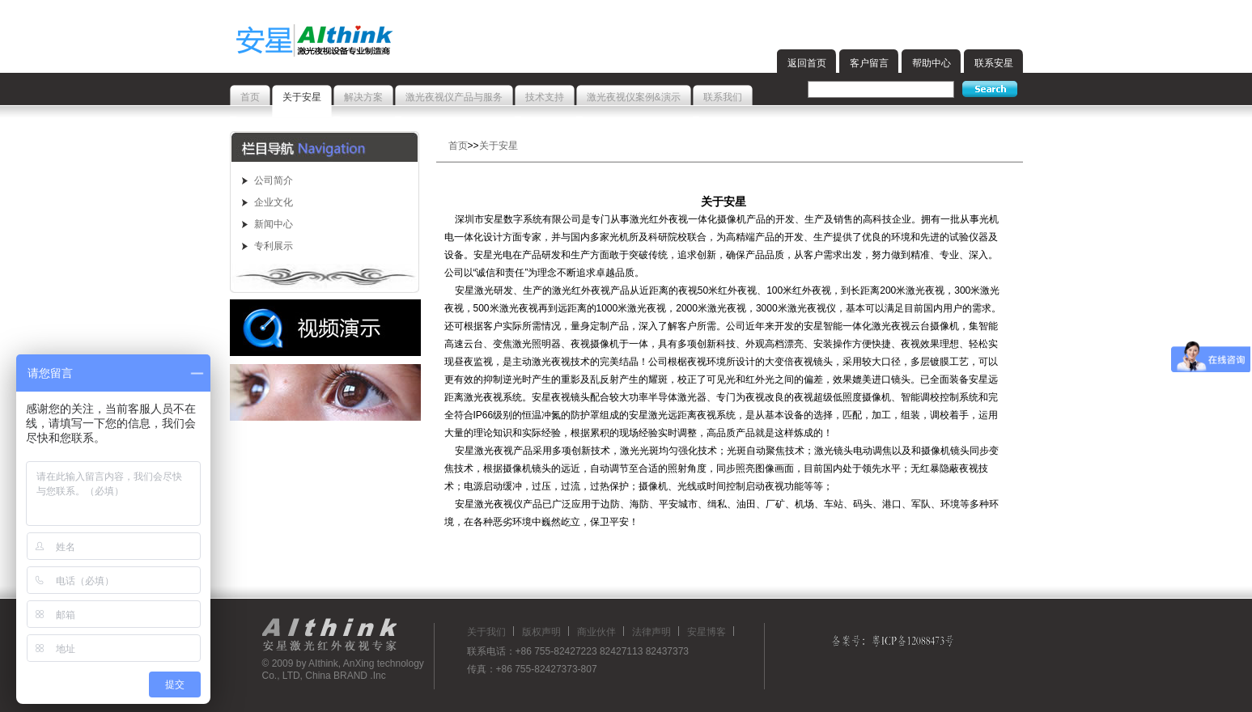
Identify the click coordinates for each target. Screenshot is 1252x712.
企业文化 (273, 202)
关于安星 (498, 145)
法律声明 (651, 632)
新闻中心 (273, 224)
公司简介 (273, 180)
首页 (458, 145)
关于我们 (486, 632)
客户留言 (869, 63)
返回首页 (806, 63)
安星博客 (706, 632)
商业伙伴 (596, 632)
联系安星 (993, 63)
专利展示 (273, 246)
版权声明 (541, 632)
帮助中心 (931, 63)
